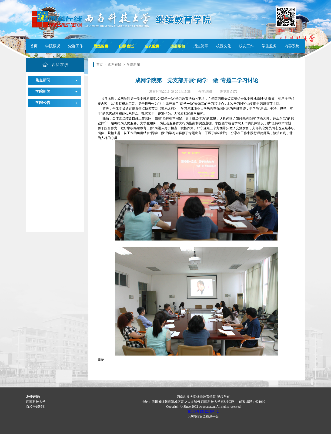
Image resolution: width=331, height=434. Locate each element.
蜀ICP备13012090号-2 (203, 411)
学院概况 (52, 46)
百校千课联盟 (36, 406)
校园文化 (223, 46)
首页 (33, 46)
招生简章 (200, 46)
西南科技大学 (36, 401)
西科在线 (114, 64)
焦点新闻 (42, 80)
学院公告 (42, 103)
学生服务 (269, 46)
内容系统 (291, 46)
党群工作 (75, 46)
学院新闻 (42, 91)
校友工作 (246, 46)
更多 (101, 359)
